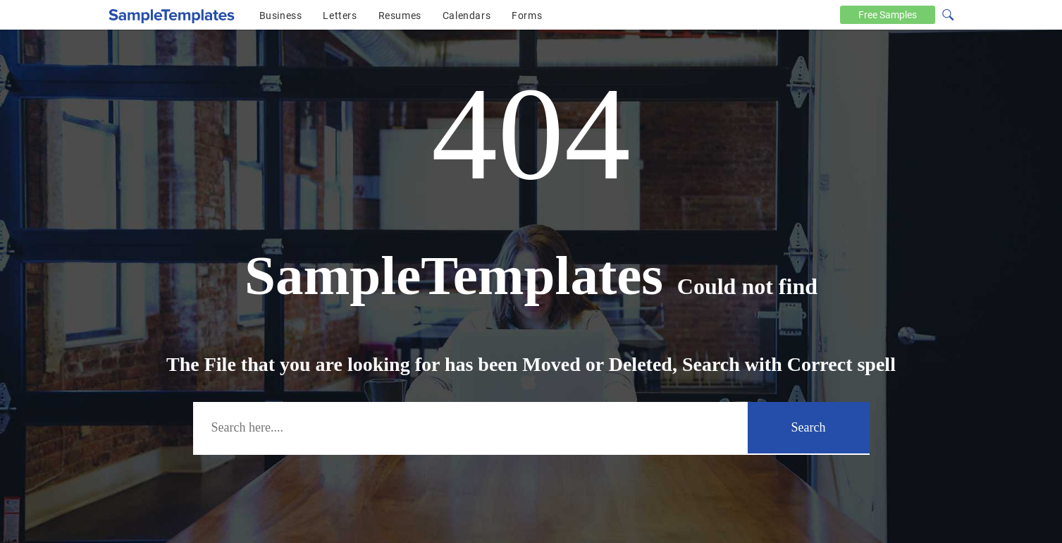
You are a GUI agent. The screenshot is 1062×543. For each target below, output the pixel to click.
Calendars (466, 15)
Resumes (399, 15)
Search (808, 427)
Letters (340, 15)
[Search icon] (947, 13)
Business (280, 15)
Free (887, 14)
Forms (527, 15)
